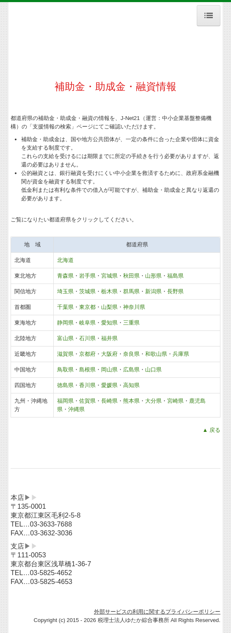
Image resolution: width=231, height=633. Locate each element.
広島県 (131, 369)
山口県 (153, 369)
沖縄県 (76, 409)
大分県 (153, 401)
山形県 (153, 276)
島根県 (87, 369)
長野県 (175, 291)
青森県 (65, 276)
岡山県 (109, 369)
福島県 (175, 276)
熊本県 (131, 401)
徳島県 (65, 385)
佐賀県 (87, 401)
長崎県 (109, 401)
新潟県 (153, 291)
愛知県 (109, 322)
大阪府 (109, 354)
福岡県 (65, 401)
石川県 (87, 338)
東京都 (87, 307)
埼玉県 (65, 291)
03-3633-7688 (51, 524)
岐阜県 (87, 322)
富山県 (65, 338)
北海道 (65, 260)
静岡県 (65, 322)
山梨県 (109, 307)
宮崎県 (175, 401)
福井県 (109, 338)
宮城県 (109, 276)
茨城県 (87, 291)
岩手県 (87, 276)
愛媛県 (109, 385)
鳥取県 (65, 369)
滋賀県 (65, 354)
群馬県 (131, 291)
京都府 (87, 354)
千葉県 (65, 307)
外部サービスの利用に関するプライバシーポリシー (157, 611)
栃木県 (109, 291)
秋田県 (131, 276)
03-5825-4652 (51, 572)
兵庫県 (181, 354)
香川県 (87, 385)
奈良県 (131, 354)
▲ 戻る (211, 430)
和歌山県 (156, 354)
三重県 (131, 322)
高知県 (131, 385)
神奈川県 (134, 307)
